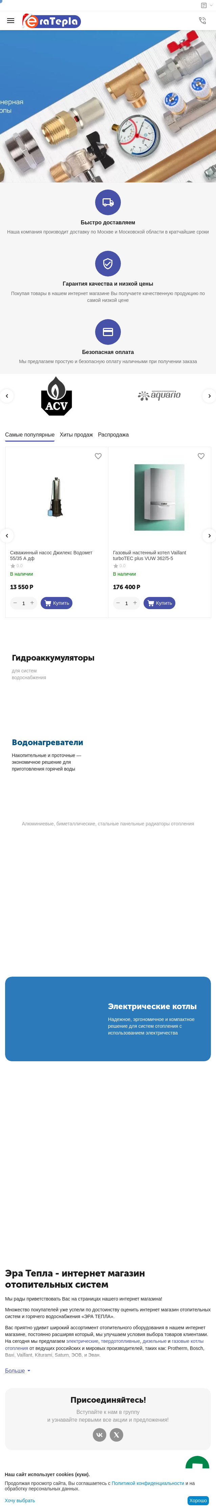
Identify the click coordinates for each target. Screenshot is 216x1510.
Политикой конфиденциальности (148, 1483)
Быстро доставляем (108, 222)
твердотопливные (120, 1341)
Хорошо (198, 1500)
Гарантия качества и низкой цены (108, 284)
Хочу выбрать (20, 1500)
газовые (181, 1341)
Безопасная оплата (108, 352)
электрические (82, 1341)
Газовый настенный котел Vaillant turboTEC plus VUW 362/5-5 (149, 555)
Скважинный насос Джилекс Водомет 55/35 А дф (51, 555)
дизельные (155, 1341)
